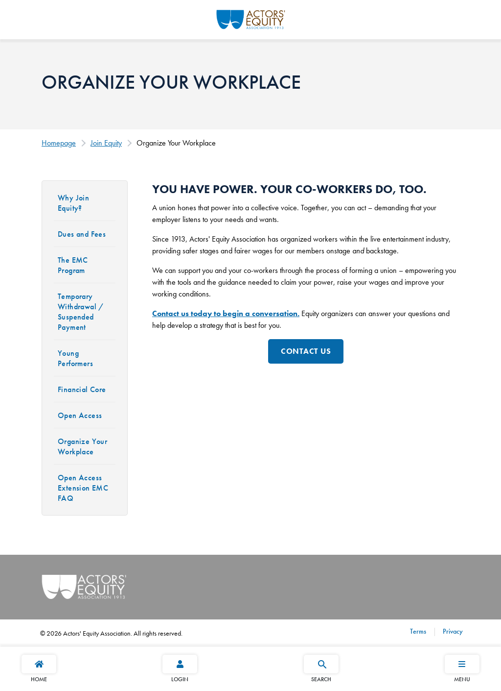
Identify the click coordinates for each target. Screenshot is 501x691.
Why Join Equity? (73, 203)
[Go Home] (250, 18)
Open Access (80, 415)
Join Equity (106, 143)
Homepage (59, 143)
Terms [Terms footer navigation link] (418, 631)
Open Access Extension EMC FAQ (83, 487)
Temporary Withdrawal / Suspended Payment (81, 311)
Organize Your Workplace (82, 446)
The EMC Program (73, 265)
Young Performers (75, 358)
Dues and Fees (82, 234)
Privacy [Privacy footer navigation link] (452, 631)
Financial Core (82, 389)
